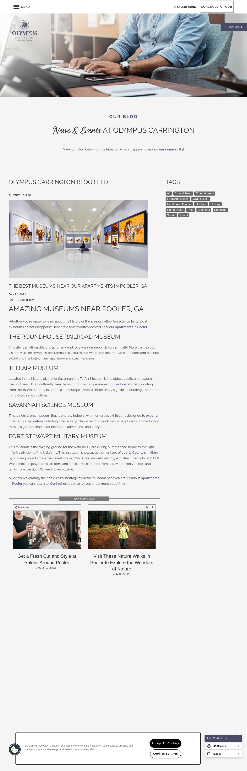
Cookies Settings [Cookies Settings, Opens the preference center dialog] (165, 753)
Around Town (27, 299)
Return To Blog (20, 195)
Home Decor (175, 209)
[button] (217, 7)
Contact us (58, 483)
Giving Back (200, 198)
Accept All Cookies (165, 743)
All (12, 299)
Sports (171, 215)
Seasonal (204, 209)
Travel (184, 215)
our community (171, 149)
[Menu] (22, 6)
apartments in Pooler (131, 327)
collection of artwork (126, 384)
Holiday (215, 204)
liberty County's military (140, 452)
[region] (108, 748)
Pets (191, 209)
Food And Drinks (178, 198)
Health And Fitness (179, 204)
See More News (84, 499)
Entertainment (205, 193)
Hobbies (201, 204)
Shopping (220, 209)
